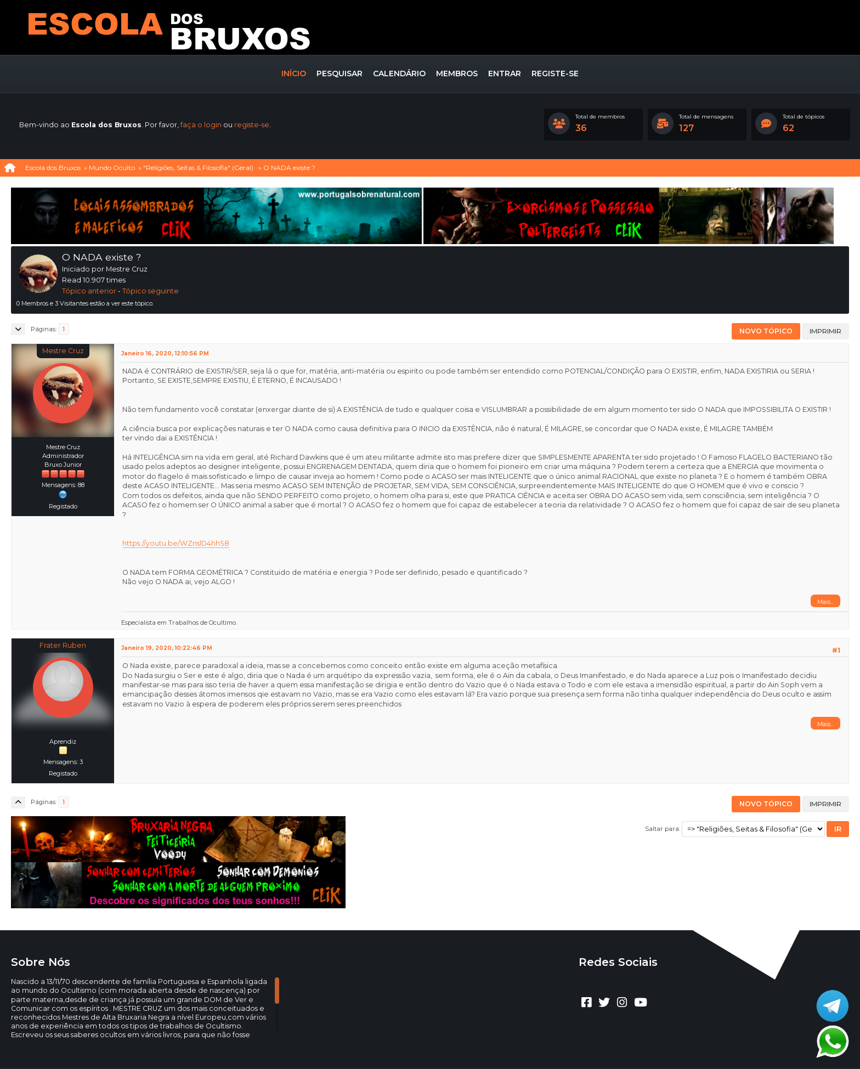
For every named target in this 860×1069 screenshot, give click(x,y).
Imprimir (825, 331)
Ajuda (399, 1044)
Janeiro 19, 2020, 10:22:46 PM (166, 648)
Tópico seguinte (150, 291)
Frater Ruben (62, 645)
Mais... (825, 602)
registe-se (251, 125)
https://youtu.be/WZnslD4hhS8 (175, 543)
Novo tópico (766, 331)
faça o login (201, 125)
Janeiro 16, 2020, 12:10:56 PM (165, 353)
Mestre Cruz (63, 351)
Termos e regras (443, 1044)
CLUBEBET (417, 1035)
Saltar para (662, 829)
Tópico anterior (89, 291)
